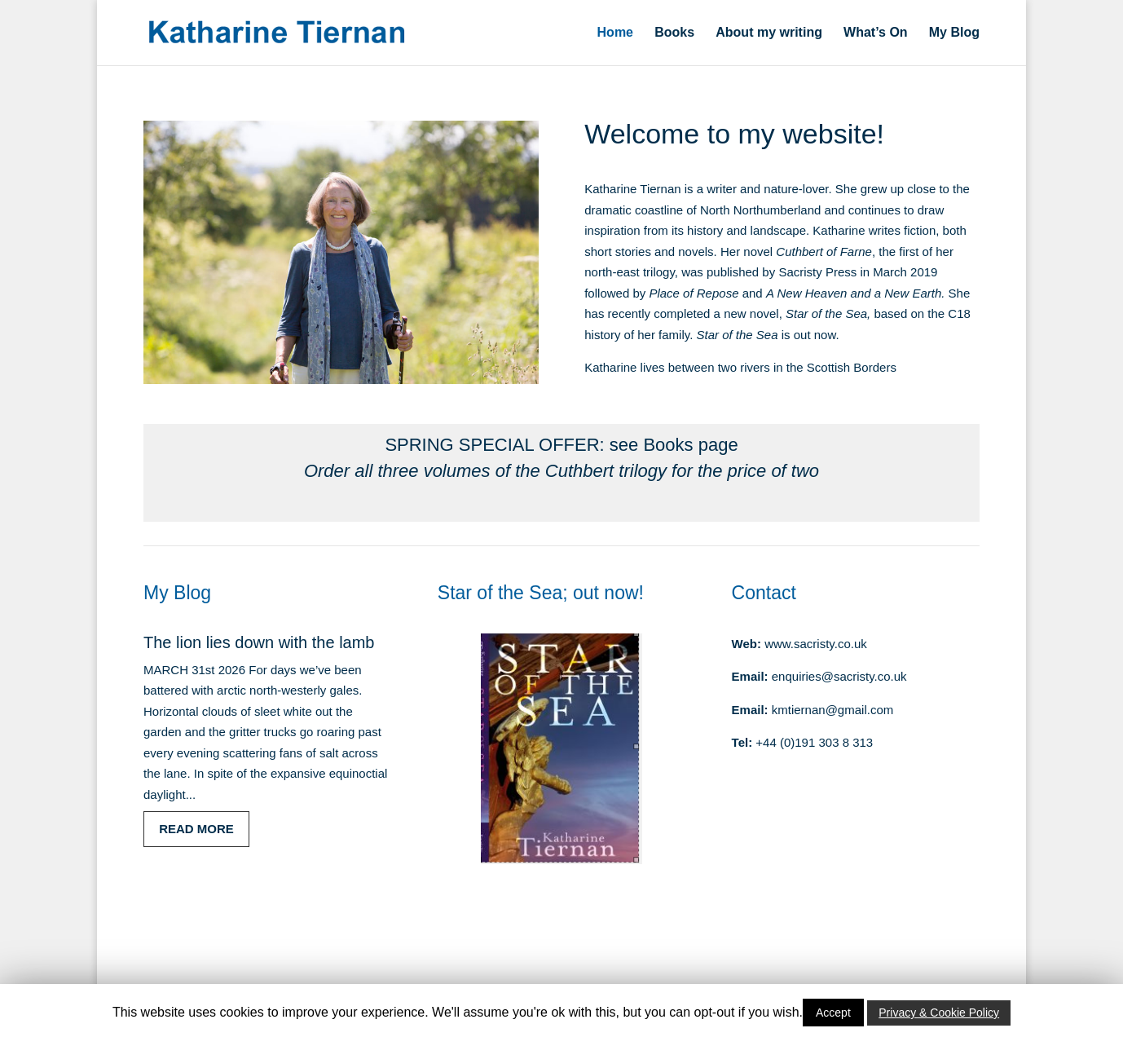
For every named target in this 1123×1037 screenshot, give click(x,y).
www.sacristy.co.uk (815, 644)
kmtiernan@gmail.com (832, 710)
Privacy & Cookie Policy (939, 1012)
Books (674, 33)
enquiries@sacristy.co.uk (839, 676)
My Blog (954, 33)
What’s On (875, 33)
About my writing (769, 33)
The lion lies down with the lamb (258, 642)
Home (615, 33)
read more (196, 829)
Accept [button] (833, 1012)
